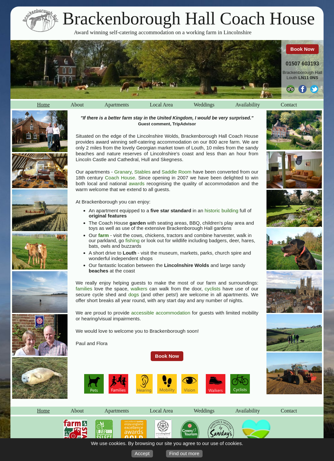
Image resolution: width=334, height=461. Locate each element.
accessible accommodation (160, 312)
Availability (247, 104)
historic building (221, 210)
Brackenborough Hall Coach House (189, 18)
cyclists (212, 288)
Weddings (204, 104)
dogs (133, 294)
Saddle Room (176, 172)
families (84, 288)
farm (103, 235)
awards (136, 183)
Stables (142, 172)
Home (43, 104)
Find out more (184, 453)
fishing (133, 240)
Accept (142, 453)
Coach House (120, 177)
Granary (122, 172)
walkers (139, 288)
